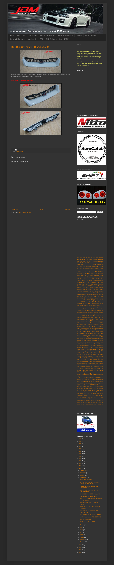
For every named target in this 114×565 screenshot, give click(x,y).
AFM (86, 261)
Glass (88, 314)
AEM (81, 261)
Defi (97, 292)
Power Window (84, 357)
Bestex (86, 271)
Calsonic (83, 280)
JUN (85, 329)
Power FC (92, 356)
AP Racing (79, 266)
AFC (84, 261)
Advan (90, 259)
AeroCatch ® (32, 39)
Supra (78, 385)
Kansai (89, 331)
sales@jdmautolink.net (83, 65)
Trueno (81, 393)
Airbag (91, 263)
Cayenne (79, 284)
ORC (96, 351)
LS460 (81, 338)
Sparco (87, 376)
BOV (85, 275)
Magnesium (88, 338)
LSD (84, 338)
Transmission (99, 392)
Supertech (100, 383)
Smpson (101, 374)
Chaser (85, 285)
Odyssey (101, 347)
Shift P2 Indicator (90, 35)
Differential (79, 294)
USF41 (78, 395)
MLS (102, 342)
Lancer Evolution (82, 335)
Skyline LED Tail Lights (17, 39)
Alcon (99, 263)
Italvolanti (92, 328)
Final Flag (79, 305)
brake (91, 275)
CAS (98, 282)
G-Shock (79, 310)
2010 (80, 552)
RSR (86, 368)
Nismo (84, 347)
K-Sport (96, 329)
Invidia (87, 328)
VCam (93, 395)
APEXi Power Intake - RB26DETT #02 (90, 517)
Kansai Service (95, 331)
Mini (88, 342)
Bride (88, 277)
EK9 (102, 296)
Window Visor (94, 400)
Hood (98, 321)
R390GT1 (95, 359)
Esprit (101, 299)
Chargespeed (80, 285)
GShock (88, 317)
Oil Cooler (96, 349)
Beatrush (79, 271)
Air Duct (82, 263)
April (81, 534)
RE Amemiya (91, 363)
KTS (99, 333)
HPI (78, 322)
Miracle (90, 342)
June (81, 530)
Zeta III (78, 405)
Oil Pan (101, 349)
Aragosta (94, 266)
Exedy (87, 301)
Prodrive (94, 357)
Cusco (96, 291)
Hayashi (101, 319)
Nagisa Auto (96, 345)
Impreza (100, 323)
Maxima (101, 338)
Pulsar (78, 359)
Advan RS (95, 259)
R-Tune (87, 359)
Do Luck (91, 294)
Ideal (85, 322)
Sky (88, 374)
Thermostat (96, 388)
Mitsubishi (98, 342)
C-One (93, 278)
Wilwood (88, 400)
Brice (85, 277)
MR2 (102, 343)
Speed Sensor (99, 376)
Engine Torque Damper (88, 300)
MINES (84, 342)
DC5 (94, 292)
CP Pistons (88, 289)
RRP (80, 368)
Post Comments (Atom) (25, 212)
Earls (85, 296)
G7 (82, 310)
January (82, 542)
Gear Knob (96, 312)
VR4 (98, 397)
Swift (78, 386)
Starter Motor (95, 379)
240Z (78, 257)
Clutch (83, 287)
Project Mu (100, 357)
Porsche (79, 356)
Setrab (98, 372)
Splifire (88, 377)
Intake (97, 324)
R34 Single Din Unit (85, 519)
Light (88, 336)
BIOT (93, 271)
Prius (90, 357)
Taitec (88, 386)
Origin (99, 351)
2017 (80, 461)
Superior (95, 383)
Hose (101, 321)
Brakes (96, 275)
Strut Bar (87, 381)
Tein (82, 388)
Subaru (92, 381)
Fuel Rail (100, 307)
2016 (80, 463)
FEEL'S (89, 303)
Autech (101, 268)
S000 (78, 370)
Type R (98, 393)
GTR (102, 317)
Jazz (101, 328)
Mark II (97, 338)
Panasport (79, 354)
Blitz (96, 271)
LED (97, 335)
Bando (95, 270)
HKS (91, 321)
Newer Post (15, 209)
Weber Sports (94, 398)
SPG (85, 377)
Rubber (88, 368)
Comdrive (96, 287)
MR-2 (95, 343)
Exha (90, 301)
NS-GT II (88, 347)
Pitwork (94, 354)
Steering (100, 379)
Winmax (78, 402)
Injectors (90, 324)
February (82, 539)
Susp (88, 384)
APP (87, 266)
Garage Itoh (95, 310)
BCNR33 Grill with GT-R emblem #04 (30, 47)
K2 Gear (79, 331)
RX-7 (95, 368)
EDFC (98, 296)
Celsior (95, 284)
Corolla (83, 289)
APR (90, 266)
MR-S (98, 344)
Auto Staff (86, 270)
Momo (83, 343)
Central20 (100, 284)
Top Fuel (79, 392)
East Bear (90, 296)
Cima (94, 285)
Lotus (78, 338)
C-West (98, 278)
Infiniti (81, 324)
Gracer (78, 315)
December (83, 470)
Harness (88, 319)
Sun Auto (97, 381)
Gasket (82, 312)
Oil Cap (82, 349)
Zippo (83, 405)
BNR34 (82, 273)
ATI (87, 268)
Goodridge (92, 314)
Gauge (85, 312)
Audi (98, 268)
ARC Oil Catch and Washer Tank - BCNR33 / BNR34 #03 (89, 483)
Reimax (86, 364)
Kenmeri (83, 333)
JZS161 (92, 329)
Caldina (79, 280)
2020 (80, 453)
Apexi (84, 266)
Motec (92, 343)
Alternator (90, 264)
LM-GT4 (101, 336)
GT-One (95, 317)
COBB (87, 287)
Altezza (94, 264)
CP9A (93, 289)
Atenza (84, 268)
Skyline (21, 151)
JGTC (78, 329)
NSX (92, 347)
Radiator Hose (92, 361)
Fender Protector (95, 303)
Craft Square (99, 289)
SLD (97, 374)
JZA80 (88, 329)
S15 (80, 370)
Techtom (78, 388)
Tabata (84, 386)
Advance (100, 259)
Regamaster (82, 364)
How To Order (21, 35)
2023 (80, 446)
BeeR (83, 271)
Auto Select (80, 270)
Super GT (82, 383)
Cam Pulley (89, 280)
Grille (17, 151)
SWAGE (101, 384)
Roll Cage (93, 366)
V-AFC (81, 395)
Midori (81, 342)
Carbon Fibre (85, 282)
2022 (80, 449)
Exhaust (94, 301)
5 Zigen (88, 257)
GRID (94, 315)
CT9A (92, 291)
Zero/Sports (94, 404)
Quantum (83, 359)
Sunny (78, 383)
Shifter (81, 374)
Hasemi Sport (94, 319)
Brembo (100, 275)
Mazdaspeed (80, 340)
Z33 (82, 404)
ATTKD (95, 268)
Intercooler (100, 326)
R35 (91, 359)
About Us (79, 35)
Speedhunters (80, 377)
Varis (90, 395)
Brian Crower (80, 277)
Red (78, 364)
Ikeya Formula (94, 322)
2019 (80, 456)
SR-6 (78, 379)
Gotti (97, 314)
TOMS (101, 390)
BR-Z (88, 275)
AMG (98, 264)
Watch (89, 398)
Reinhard (91, 364)
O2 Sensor (96, 347)
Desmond (100, 292)
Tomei (89, 390)
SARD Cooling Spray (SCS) (87, 522)
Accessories (81, 259)
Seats (81, 372)
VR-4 (95, 397)
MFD (78, 342)
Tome (86, 390)
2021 (80, 451)
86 (92, 257)
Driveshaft (100, 294)
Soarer (83, 376)
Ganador (89, 310)
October (82, 475)
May (81, 532)
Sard (95, 370)
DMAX (87, 294)
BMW (99, 271)
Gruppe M (84, 317)
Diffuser (84, 294)
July (81, 527)
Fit (82, 305)
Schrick (98, 370)
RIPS (80, 366)
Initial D (85, 324)
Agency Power (91, 261)
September (83, 477)
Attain (91, 268)
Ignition (88, 322)
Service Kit (93, 372)
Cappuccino (100, 280)
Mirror (94, 342)
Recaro (101, 363)
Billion (90, 271)
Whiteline (83, 400)
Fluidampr (91, 305)
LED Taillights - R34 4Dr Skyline (88, 496)
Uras (101, 393)
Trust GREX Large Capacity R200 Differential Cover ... (89, 486)
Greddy (83, 315)
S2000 (83, 370)
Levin (82, 336)
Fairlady (79, 303)
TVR (95, 393)
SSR (80, 379)
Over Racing (83, 352)
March (82, 537)
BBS (99, 270)
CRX (87, 291)
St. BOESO (84, 379)
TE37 (93, 386)
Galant (84, 310)
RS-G (83, 368)
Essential (79, 301)
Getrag (78, 314)
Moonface (87, 343)
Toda (83, 390)
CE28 (83, 284)
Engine (96, 298)
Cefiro (87, 284)
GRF (91, 315)
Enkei (97, 299)
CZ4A (81, 292)
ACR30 (87, 259)
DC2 (91, 292)
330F (81, 257)
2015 (80, 466)
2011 (80, 550)
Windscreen (100, 400)
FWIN (89, 308)
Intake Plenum (86, 326)
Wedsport (100, 398)
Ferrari (101, 303)
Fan (83, 303)
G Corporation (99, 308)
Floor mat (85, 305)
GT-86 (91, 317)
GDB (92, 312)
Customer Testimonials (65, 35)
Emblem (86, 298)
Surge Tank (84, 384)
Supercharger (89, 383)
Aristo (101, 266)
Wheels (79, 400)
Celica (91, 284)
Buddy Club (83, 278)
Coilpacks (91, 287)
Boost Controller (99, 273)
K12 (102, 329)
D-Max (84, 292)
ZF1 (81, 405)
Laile (102, 333)
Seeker (89, 372)
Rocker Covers (86, 366)
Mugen (82, 345)
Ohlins (78, 349)
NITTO (41, 39)
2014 (80, 468)
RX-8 (98, 368)
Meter (96, 340)
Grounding (79, 317)
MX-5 (85, 345)
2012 (80, 547)
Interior (79, 328)
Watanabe (85, 398)
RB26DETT (84, 363)
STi (84, 381)
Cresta (84, 291)
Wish (86, 402)
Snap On (79, 376)
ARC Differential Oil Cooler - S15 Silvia (90, 514)
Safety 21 (88, 370)
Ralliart (98, 361)
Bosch (82, 275)
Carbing (79, 282)
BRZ (97, 277)
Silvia (85, 374)
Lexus (85, 336)
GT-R (99, 317)
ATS (89, 268)
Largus (89, 335)
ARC (97, 266)
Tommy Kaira (95, 390)
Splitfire (92, 377)
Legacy (101, 335)
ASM (81, 268)
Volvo (92, 397)
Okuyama (92, 351)
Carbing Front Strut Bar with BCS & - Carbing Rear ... (90, 490)
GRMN (101, 315)
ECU (95, 296)
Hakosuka (79, 319)
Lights (92, 336)
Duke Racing (80, 296)
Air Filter (87, 263)
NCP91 (101, 345)
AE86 (78, 261)
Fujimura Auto (80, 308)
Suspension (94, 385)
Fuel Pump (95, 307)
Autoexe (91, 270)
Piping (87, 354)
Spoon (101, 377)
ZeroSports (100, 404)
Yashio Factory (94, 402)
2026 (80, 439)
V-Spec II (86, 395)
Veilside (97, 395)
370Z (84, 257)
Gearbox (101, 312)
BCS (102, 270)
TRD (78, 393)
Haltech (84, 319)
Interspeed (83, 328)
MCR (85, 340)
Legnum (78, 336)
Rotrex (97, 366)
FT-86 (80, 307)
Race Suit (100, 359)
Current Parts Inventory (47, 35)
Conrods (101, 287)
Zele (84, 404)
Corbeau (79, 289)
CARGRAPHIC (93, 282)
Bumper (89, 278)
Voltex (88, 397)
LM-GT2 (96, 336)
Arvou (78, 268)
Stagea (89, 379)
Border (78, 275)
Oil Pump (79, 351)
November (83, 473)
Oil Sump (84, 351)
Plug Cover (100, 354)
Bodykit (87, 273)
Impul (78, 324)
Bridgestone (93, 277)
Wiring (82, 402)
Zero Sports (89, 404)
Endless (92, 298)
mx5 (88, 345)
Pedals (83, 354)
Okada (87, 351)
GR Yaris (100, 314)
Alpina (86, 264)
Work (88, 402)
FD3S (86, 303)
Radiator (85, 361)
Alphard (83, 264)
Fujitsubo (85, 308)
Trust (84, 393)
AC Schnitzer (99, 257)
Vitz (77, 397)
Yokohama (100, 402)
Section (85, 372)
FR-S (98, 305)
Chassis (90, 286)
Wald (101, 397)
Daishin (88, 292)
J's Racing (97, 328)
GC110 (89, 312)
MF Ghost (100, 340)
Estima (83, 301)
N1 (91, 345)
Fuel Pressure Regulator (87, 307)
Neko (78, 347)
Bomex (92, 273)
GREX (87, 315)
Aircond (95, 263)
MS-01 (78, 345)
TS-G (88, 393)
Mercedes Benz (90, 340)
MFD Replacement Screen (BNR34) (57, 39)
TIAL (80, 390)
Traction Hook (92, 392)
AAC (94, 257)
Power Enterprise (85, 356)
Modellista (79, 343)
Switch (81, 386)
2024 (80, 444)
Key (87, 333)
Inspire (94, 324)
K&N (99, 329)
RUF (92, 368)
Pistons (90, 354)
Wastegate (79, 398)
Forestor (95, 305)
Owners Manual (91, 352)
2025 (80, 441)
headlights (87, 321)
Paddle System (99, 352)
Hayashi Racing (80, 321)
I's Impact (81, 322)
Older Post (67, 209)
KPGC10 (93, 333)
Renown (98, 364)
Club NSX (79, 287)
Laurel (93, 335)
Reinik (94, 364)
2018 (80, 458)
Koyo (89, 333)
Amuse (101, 264)
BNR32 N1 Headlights (86, 480)
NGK (80, 347)
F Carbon (100, 301)
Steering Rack (80, 381)
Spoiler (97, 377)
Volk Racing (82, 397)
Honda (95, 321)
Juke (83, 329)
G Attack (93, 308)
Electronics (80, 298)
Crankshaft (79, 291)
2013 (80, 545)
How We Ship (33, 35)
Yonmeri (78, 404)
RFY (102, 364)
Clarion (101, 285)
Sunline (101, 381)
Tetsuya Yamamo (88, 388)
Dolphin (96, 294)
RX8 (102, 368)
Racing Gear (80, 361)
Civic (97, 286)
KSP (96, 333)
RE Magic (96, 363)
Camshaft (94, 280)
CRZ (90, 291)
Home (12, 35)
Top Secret (85, 392)
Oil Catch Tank (89, 349)
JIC (80, 329)
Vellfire (101, 395)
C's (102, 278)
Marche (93, 338)
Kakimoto (84, 331)
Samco (91, 370)
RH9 (78, 366)
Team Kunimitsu (99, 386)
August (82, 525)
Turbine (91, 393)
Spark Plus (92, 376)
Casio (101, 282)
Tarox (91, 386)
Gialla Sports (84, 314)
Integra (93, 326)
